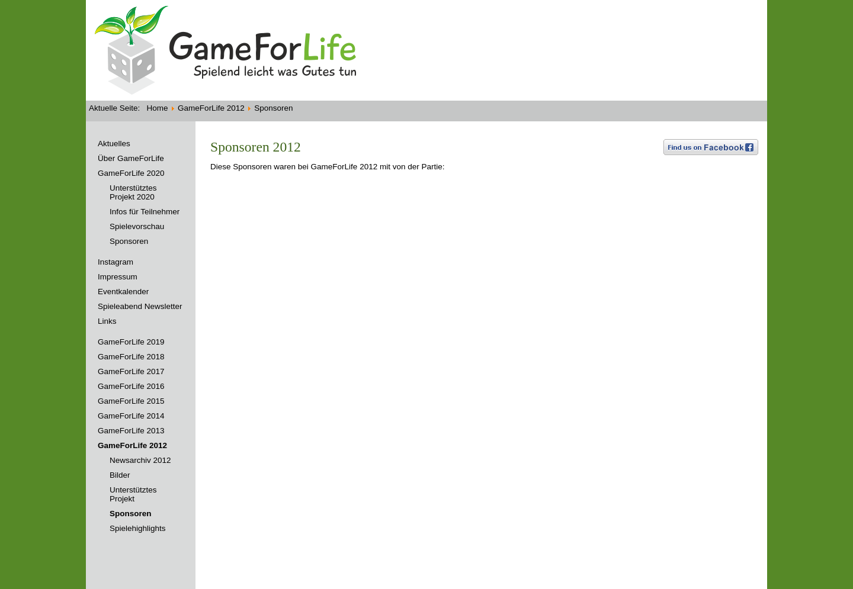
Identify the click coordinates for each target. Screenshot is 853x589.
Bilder (120, 475)
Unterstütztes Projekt (133, 494)
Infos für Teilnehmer (144, 211)
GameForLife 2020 (131, 173)
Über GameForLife (131, 158)
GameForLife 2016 (131, 386)
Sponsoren (129, 241)
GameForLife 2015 (131, 401)
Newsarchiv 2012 (140, 460)
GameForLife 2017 (131, 371)
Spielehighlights (138, 528)
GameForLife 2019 (131, 341)
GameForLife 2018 (131, 356)
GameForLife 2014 (131, 415)
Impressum (117, 276)
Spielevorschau (137, 226)
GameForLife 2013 (131, 430)
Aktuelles (114, 143)
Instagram (115, 262)
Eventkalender (123, 291)
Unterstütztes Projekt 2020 (133, 192)
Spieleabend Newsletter (140, 306)
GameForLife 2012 (132, 445)
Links (107, 321)
